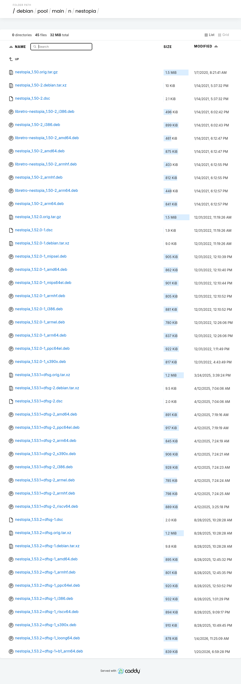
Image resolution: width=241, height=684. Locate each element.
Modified (206, 46)
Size (168, 47)
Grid (223, 35)
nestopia (85, 11)
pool (42, 11)
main (58, 11)
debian (25, 11)
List (209, 35)
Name (21, 46)
